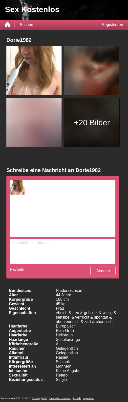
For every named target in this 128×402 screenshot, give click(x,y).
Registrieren (112, 25)
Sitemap (36, 398)
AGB (44, 398)
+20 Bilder (92, 122)
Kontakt (77, 398)
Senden (103, 271)
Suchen (26, 25)
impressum (88, 398)
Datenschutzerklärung (60, 398)
